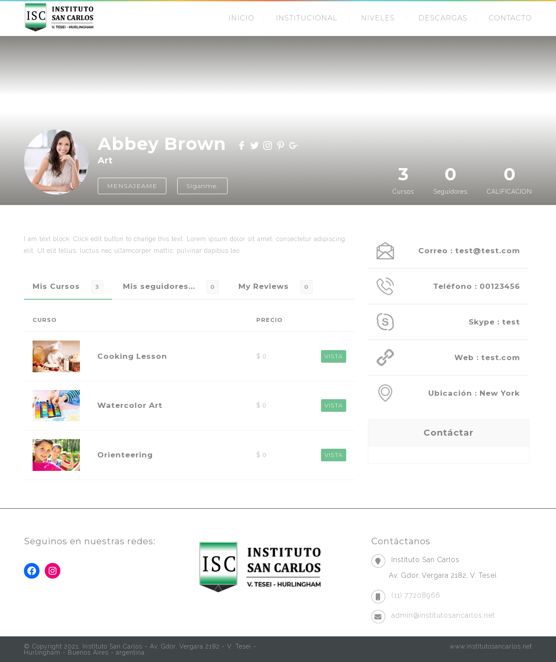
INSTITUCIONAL (307, 18)
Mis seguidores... (159, 286)
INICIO (241, 18)
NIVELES (378, 18)
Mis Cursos (56, 286)
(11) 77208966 (415, 595)
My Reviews (263, 286)
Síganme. (202, 186)
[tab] (68, 286)
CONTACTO (510, 18)
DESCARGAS (442, 18)
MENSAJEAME (132, 186)
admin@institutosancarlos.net (443, 615)
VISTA (333, 356)
